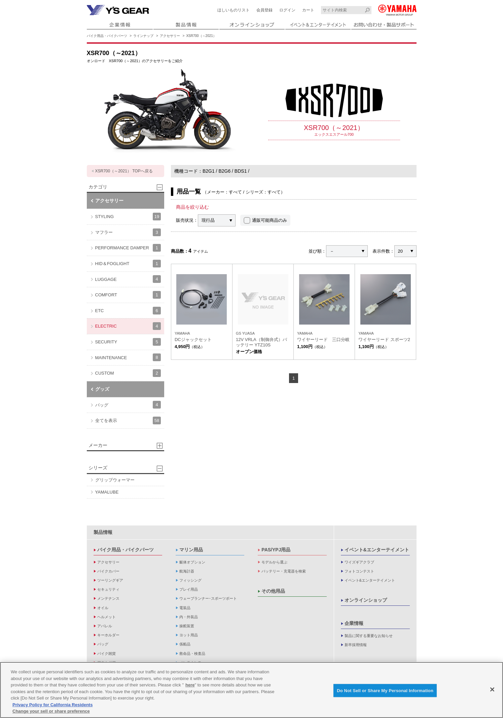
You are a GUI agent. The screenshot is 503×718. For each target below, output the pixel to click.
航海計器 (186, 571)
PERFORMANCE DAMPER (128, 248)
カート (308, 10)
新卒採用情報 (356, 645)
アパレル (104, 626)
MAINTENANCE (128, 357)
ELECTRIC (128, 326)
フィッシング (190, 580)
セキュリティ (108, 589)
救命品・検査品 (192, 653)
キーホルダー (108, 635)
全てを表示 (128, 420)
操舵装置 (186, 626)
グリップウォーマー (115, 479)
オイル (102, 608)
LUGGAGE (128, 279)
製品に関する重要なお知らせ (369, 636)
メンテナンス (108, 598)
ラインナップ (143, 36)
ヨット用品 (188, 635)
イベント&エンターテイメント (377, 549)
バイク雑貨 (106, 653)
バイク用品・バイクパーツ (107, 36)
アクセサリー (170, 36)
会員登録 (264, 10)
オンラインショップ (366, 600)
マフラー (128, 232)
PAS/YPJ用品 (275, 549)
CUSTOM (128, 373)
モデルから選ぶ (274, 562)
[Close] (492, 690)
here (189, 685)
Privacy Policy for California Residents (52, 705)
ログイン (287, 10)
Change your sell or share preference (51, 712)
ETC (128, 310)
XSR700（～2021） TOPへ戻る (124, 171)
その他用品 (273, 591)
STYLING (128, 216)
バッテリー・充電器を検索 (283, 571)
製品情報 (103, 532)
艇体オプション (192, 562)
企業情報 (354, 623)
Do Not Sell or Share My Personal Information (385, 691)
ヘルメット (106, 617)
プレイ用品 (188, 589)
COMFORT (128, 295)
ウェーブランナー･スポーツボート (208, 598)
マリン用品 (191, 549)
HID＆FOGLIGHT (128, 263)
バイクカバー (108, 571)
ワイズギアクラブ (359, 562)
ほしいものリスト (233, 10)
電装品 (184, 608)
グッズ (102, 389)
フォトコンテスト (359, 571)
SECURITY (128, 342)
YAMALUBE (107, 492)
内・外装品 (188, 617)
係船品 (184, 644)
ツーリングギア (110, 580)
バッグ (128, 405)
